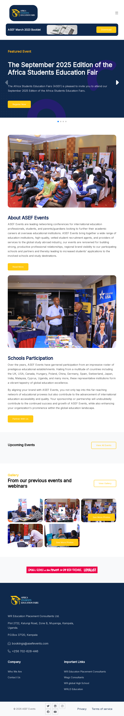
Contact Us (14, 677)
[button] (116, 13)
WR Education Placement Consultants (85, 671)
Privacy (82, 709)
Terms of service (102, 709)
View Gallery (105, 483)
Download (106, 29)
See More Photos (101, 517)
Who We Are (15, 671)
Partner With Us (20, 418)
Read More (18, 266)
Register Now (19, 104)
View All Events (103, 445)
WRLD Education (73, 689)
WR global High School (76, 683)
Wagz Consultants (74, 677)
